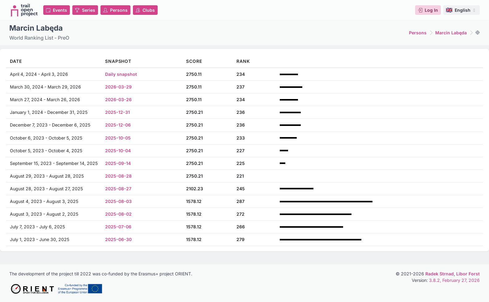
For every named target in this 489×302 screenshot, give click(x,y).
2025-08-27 (118, 188)
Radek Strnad (439, 273)
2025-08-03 (118, 201)
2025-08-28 (118, 176)
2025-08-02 (118, 214)
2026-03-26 (118, 99)
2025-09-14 (118, 163)
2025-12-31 (117, 112)
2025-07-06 (118, 226)
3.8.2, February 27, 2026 (454, 280)
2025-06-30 (118, 239)
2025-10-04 (118, 150)
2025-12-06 (118, 124)
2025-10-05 (118, 137)
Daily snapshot (121, 74)
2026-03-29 (118, 86)
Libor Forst (468, 273)
